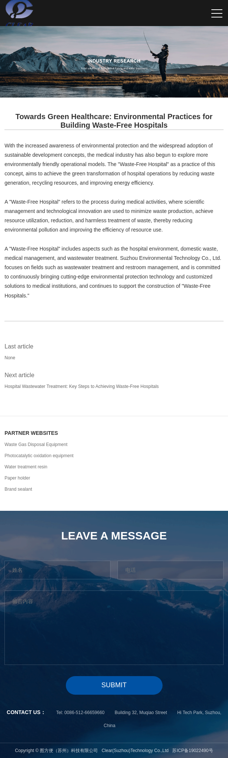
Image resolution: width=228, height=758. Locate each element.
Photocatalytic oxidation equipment (38, 455)
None (9, 357)
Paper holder (17, 478)
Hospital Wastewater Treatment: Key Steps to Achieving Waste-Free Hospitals (81, 386)
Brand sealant (18, 489)
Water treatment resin (25, 466)
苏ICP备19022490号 (192, 750)
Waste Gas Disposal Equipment (35, 444)
